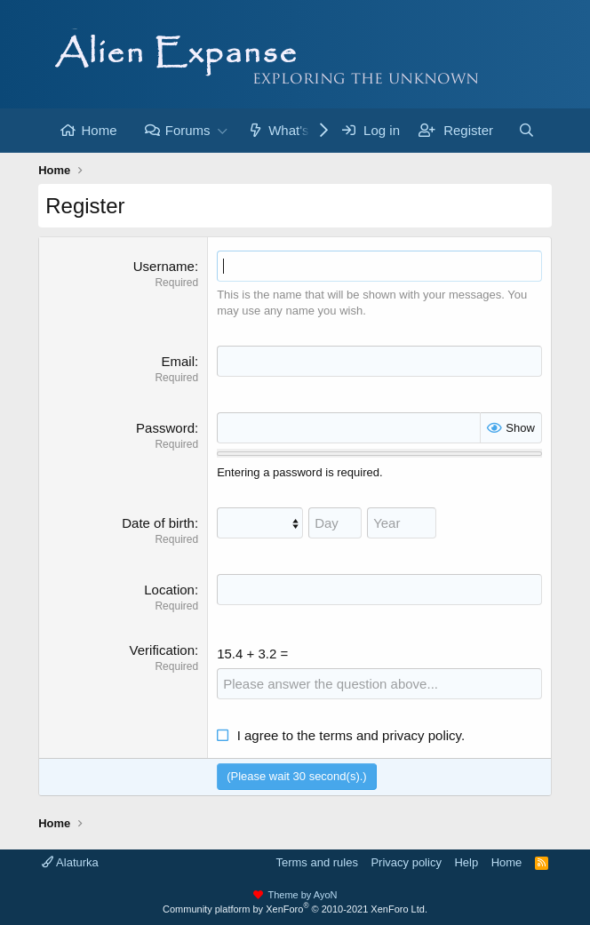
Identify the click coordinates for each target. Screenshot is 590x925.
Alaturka (70, 862)
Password (165, 427)
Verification (162, 650)
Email (178, 361)
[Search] (526, 130)
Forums (188, 130)
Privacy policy (406, 862)
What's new (302, 130)
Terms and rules (316, 862)
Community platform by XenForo (295, 909)
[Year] (401, 522)
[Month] (260, 522)
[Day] (335, 522)
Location (169, 589)
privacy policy (421, 735)
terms (336, 735)
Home (98, 130)
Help (466, 862)
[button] (223, 130)
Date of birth (158, 522)
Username (164, 266)
